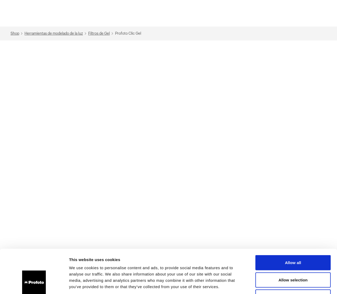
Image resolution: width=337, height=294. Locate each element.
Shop (17, 33)
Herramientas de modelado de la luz (56, 33)
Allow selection (293, 242)
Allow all (293, 225)
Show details (276, 283)
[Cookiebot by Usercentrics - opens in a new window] (34, 284)
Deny (293, 259)
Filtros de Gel (101, 33)
